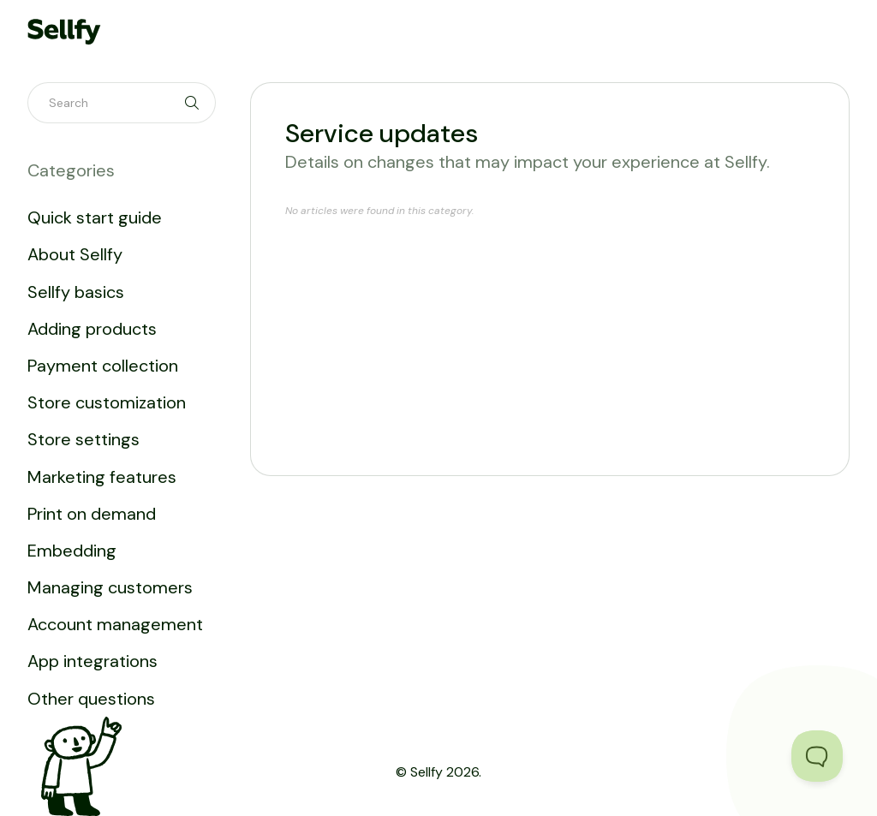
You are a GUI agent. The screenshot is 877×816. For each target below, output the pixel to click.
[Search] (121, 102)
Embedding (71, 550)
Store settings (83, 439)
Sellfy (426, 772)
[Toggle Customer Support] (817, 756)
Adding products (92, 329)
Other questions (91, 699)
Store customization (106, 402)
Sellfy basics (75, 292)
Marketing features (101, 477)
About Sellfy (74, 254)
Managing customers (110, 587)
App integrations (92, 661)
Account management (115, 624)
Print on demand (91, 514)
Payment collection (102, 365)
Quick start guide (94, 217)
